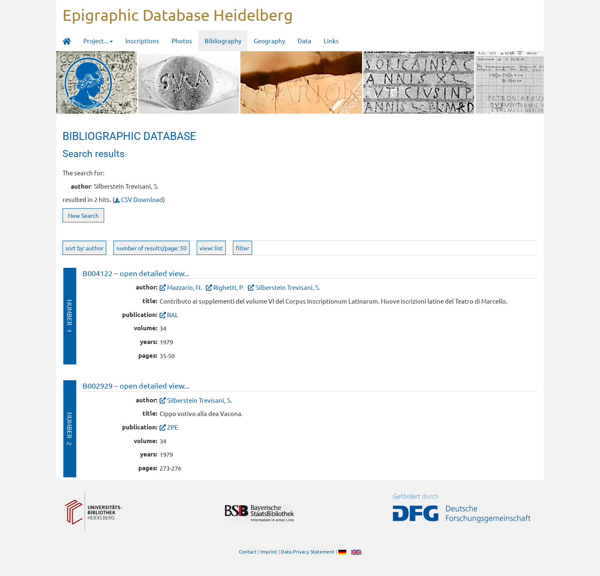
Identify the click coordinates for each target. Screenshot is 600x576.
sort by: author (84, 248)
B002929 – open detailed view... (135, 385)
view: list (211, 248)
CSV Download (139, 199)
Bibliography (223, 41)
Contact (248, 551)
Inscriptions (142, 41)
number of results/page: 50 (151, 248)
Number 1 (70, 315)
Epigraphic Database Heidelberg (177, 14)
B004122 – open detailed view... (135, 273)
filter (242, 248)
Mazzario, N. (184, 287)
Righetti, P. (228, 287)
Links (331, 41)
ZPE (172, 427)
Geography (269, 41)
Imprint (268, 551)
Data (304, 41)
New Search (83, 215)
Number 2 (70, 428)
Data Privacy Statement (308, 551)
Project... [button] (98, 41)
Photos (182, 41)
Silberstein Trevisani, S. (287, 287)
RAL (172, 315)
